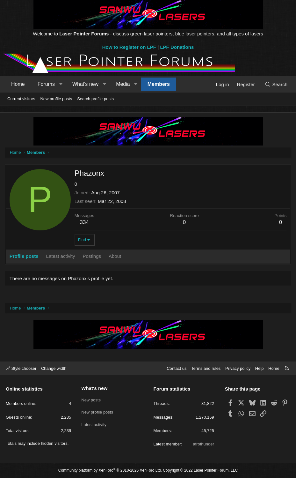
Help (259, 368)
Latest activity (93, 422)
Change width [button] (54, 368)
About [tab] (115, 256)
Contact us (176, 368)
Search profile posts (95, 98)
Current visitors (21, 98)
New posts (91, 399)
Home (18, 84)
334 (84, 223)
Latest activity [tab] (61, 256)
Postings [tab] (92, 256)
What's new (85, 84)
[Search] (276, 84)
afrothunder (203, 444)
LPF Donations (177, 47)
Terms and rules (205, 368)
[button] (60, 84)
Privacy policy (237, 368)
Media (123, 84)
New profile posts (56, 98)
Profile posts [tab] (24, 256)
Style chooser (21, 368)
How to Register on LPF (129, 47)
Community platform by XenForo (110, 470)
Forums (46, 84)
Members (159, 84)
